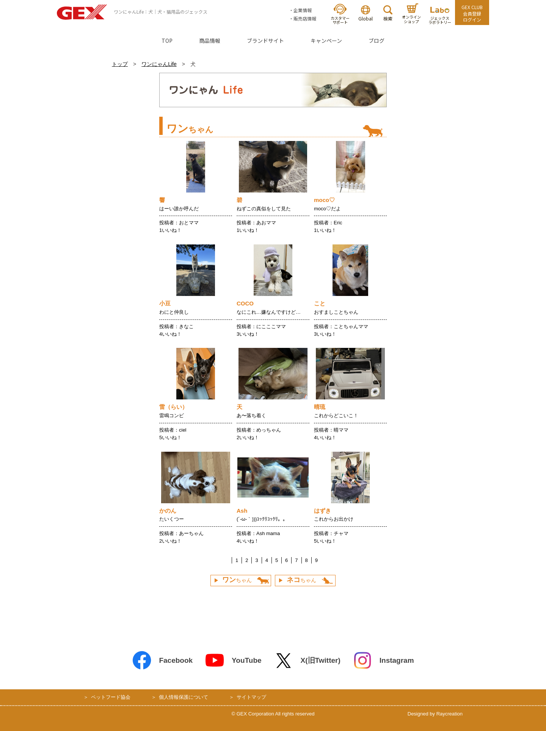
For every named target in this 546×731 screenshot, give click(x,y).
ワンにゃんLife (159, 64)
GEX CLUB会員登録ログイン (472, 13)
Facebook (162, 660)
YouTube (233, 660)
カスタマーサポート (340, 14)
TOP (167, 40)
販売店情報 (304, 18)
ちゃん (237, 580)
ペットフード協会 (110, 697)
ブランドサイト (265, 40)
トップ (120, 64)
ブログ (376, 40)
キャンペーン (326, 40)
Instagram (383, 660)
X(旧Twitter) (307, 660)
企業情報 (302, 10)
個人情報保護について (183, 697)
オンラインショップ (411, 13)
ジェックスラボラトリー (439, 16)
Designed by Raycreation (435, 714)
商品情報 (209, 40)
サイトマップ (251, 697)
